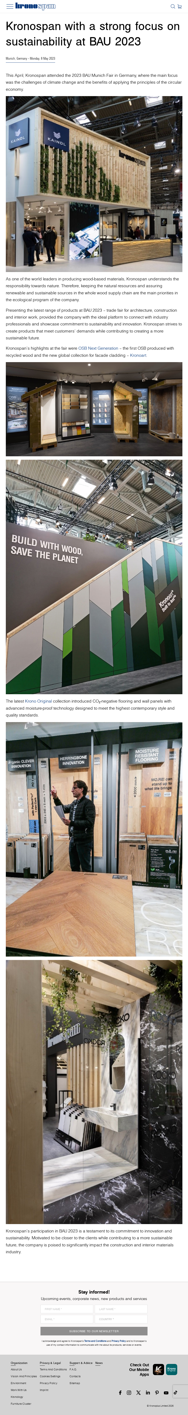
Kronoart (138, 355)
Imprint (44, 1390)
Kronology (17, 1397)
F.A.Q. (73, 1369)
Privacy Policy (48, 1383)
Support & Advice (81, 1363)
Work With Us (19, 1390)
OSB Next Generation (98, 348)
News (99, 1363)
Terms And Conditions (53, 1369)
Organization (19, 1363)
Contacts (75, 1376)
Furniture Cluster (21, 1404)
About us (16, 1369)
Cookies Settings (50, 1376)
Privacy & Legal (50, 1363)
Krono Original (38, 701)
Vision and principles (24, 1376)
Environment (18, 1383)
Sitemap (75, 1383)
